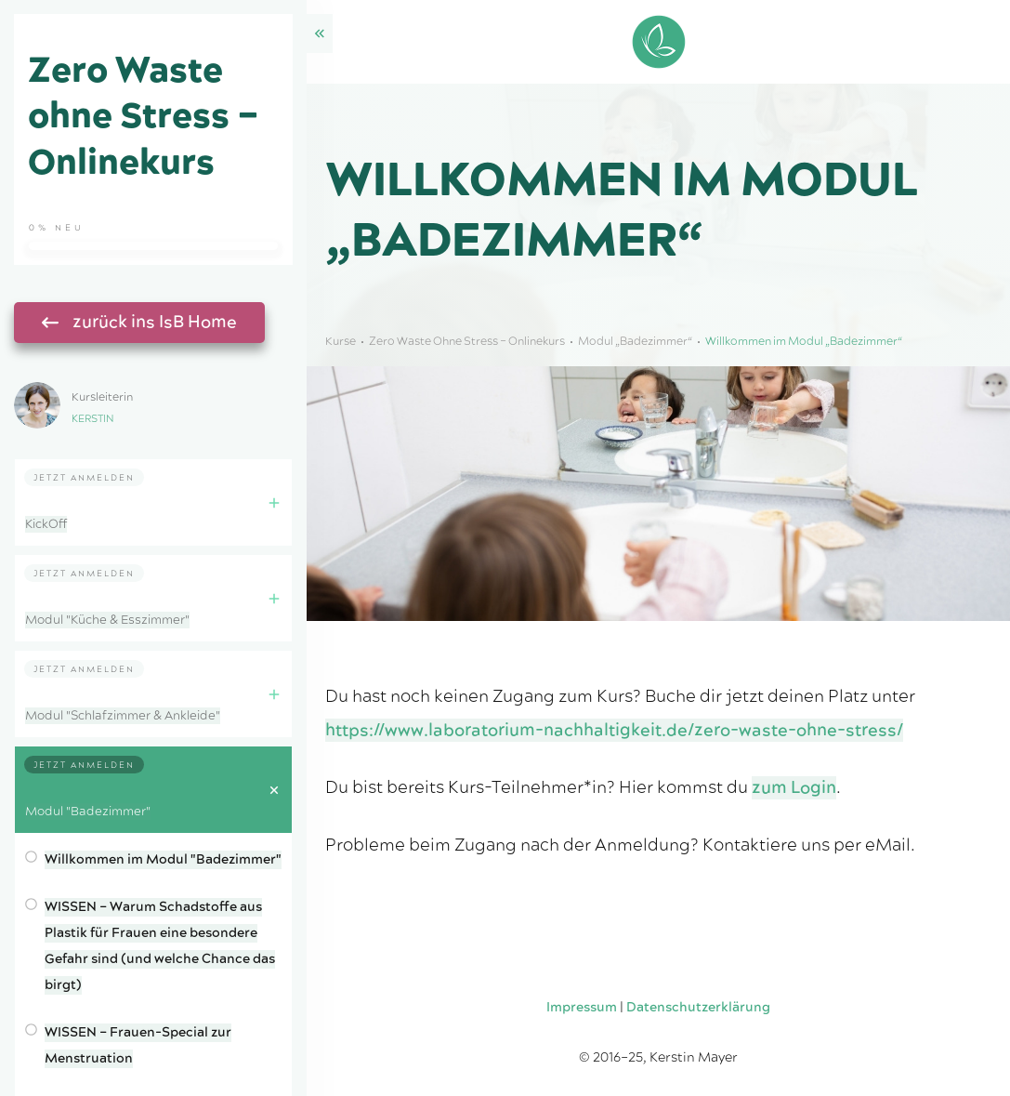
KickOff (46, 524)
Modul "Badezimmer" (88, 811)
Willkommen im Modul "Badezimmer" (163, 860)
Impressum (581, 1007)
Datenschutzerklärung (698, 1007)
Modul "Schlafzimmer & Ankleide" (122, 715)
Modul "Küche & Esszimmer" (107, 620)
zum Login (794, 787)
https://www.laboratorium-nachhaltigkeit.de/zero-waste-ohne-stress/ (614, 730)
